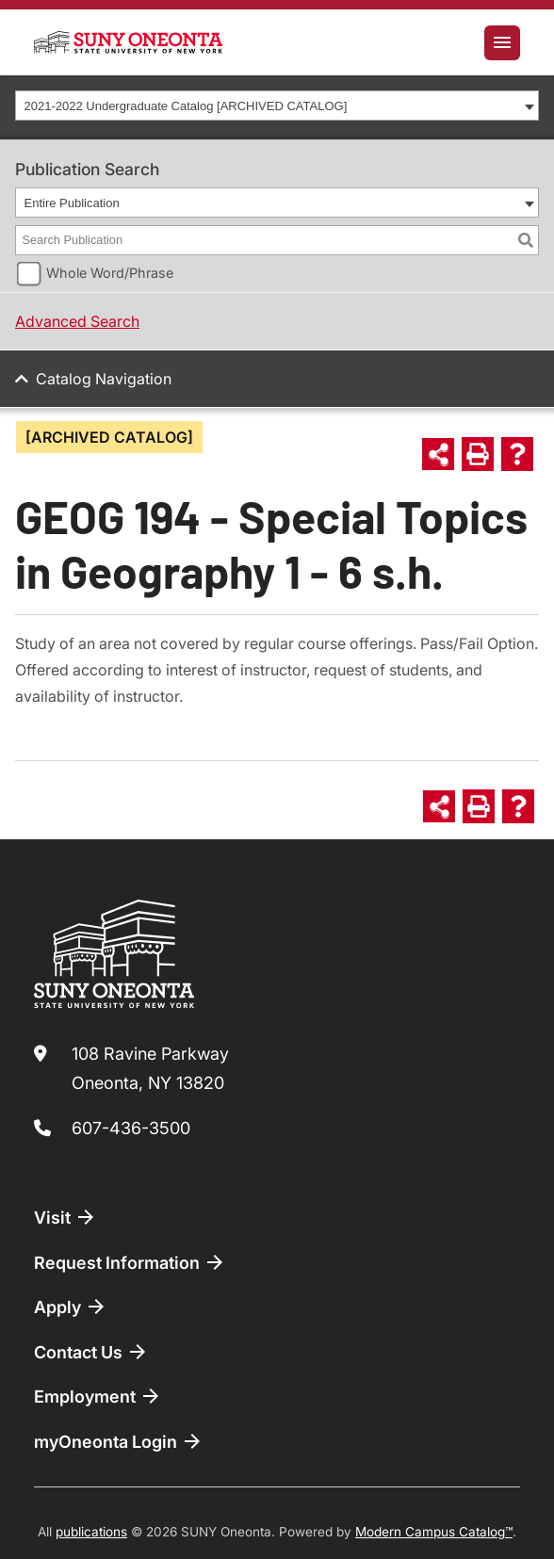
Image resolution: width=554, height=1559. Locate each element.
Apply (70, 1306)
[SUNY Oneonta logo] (128, 42)
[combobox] (277, 105)
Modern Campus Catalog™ (434, 1531)
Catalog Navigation (103, 378)
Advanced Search (77, 321)
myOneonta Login (119, 1441)
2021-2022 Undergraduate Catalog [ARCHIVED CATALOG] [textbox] (186, 106)
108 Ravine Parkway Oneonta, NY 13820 (150, 1069)
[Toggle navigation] (502, 42)
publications (91, 1531)
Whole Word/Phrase (109, 273)
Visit (65, 1217)
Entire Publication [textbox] (72, 203)
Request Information (130, 1262)
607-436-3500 (131, 1128)
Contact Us (91, 1351)
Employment (98, 1396)
